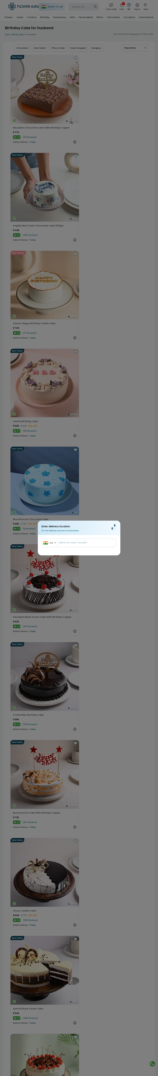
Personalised (86, 17)
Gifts (72, 17)
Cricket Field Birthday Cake (28, 660)
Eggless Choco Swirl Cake (123, 870)
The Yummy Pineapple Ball (28, 1009)
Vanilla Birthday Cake (25, 170)
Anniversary (59, 17)
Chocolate (22, 48)
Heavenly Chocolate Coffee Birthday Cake (78, 520)
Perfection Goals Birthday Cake (31, 520)
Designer (96, 48)
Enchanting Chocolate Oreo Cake (78, 939)
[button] (31, 76)
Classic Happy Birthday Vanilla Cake (126, 100)
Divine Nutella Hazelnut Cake (77, 1009)
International (146, 17)
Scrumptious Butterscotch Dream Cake (78, 730)
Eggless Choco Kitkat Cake (28, 939)
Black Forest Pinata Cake (122, 939)
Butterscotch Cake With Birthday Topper (78, 240)
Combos (32, 17)
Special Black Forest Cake (28, 310)
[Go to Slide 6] (50, 94)
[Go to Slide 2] (42, 94)
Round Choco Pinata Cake (123, 380)
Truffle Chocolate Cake (121, 730)
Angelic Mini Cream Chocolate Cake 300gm (78, 100)
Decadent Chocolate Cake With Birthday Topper (31, 100)
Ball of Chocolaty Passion (123, 590)
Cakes (20, 17)
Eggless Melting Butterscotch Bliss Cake (78, 800)
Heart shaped (78, 48)
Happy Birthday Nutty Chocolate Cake (31, 800)
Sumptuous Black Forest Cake (77, 310)
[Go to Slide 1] (40, 94)
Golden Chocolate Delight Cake (126, 520)
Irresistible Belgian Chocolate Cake (31, 590)
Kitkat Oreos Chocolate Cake (30, 730)
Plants (99, 17)
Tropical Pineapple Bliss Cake (77, 660)
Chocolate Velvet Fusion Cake (77, 870)
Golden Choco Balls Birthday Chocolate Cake (78, 380)
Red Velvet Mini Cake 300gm (124, 450)
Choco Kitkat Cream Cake (123, 660)
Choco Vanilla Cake (119, 240)
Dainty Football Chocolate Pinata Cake (78, 450)
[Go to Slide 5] (48, 94)
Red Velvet (40, 48)
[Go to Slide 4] (46, 94)
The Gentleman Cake (25, 380)
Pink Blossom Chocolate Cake (125, 310)
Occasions (129, 17)
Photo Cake (58, 48)
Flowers (9, 17)
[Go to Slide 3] (44, 94)
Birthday (44, 17)
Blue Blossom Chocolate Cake (78, 170)
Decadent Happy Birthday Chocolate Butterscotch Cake (78, 590)
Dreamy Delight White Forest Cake (31, 870)
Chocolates (113, 17)
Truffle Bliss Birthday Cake (28, 240)
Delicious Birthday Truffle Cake (126, 800)
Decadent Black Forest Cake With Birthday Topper (126, 170)
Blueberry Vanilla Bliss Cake (29, 450)
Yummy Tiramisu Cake (120, 1009)
